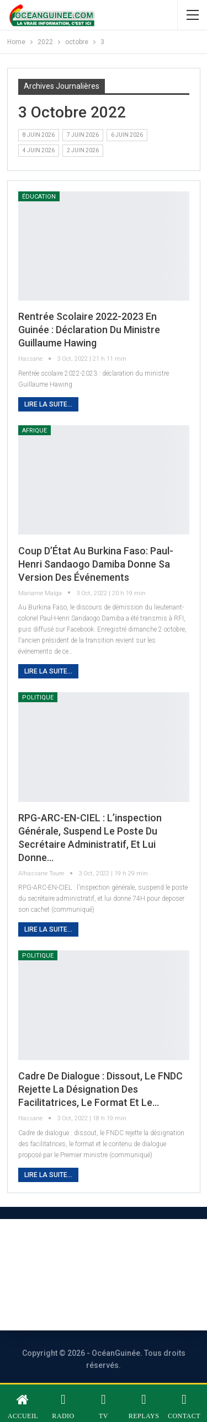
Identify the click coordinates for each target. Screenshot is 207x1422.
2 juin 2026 (83, 150)
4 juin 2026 (39, 150)
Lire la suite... (48, 404)
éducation (39, 196)
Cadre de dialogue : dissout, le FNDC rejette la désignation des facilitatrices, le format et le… (100, 1089)
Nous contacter (58, 1274)
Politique (38, 697)
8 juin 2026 (39, 135)
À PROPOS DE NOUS (91, 1244)
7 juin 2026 (83, 135)
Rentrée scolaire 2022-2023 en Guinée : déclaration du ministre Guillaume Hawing (89, 330)
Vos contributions (90, 1304)
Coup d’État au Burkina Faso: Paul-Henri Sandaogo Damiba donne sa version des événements (95, 564)
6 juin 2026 (127, 135)
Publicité (138, 1274)
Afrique (34, 430)
